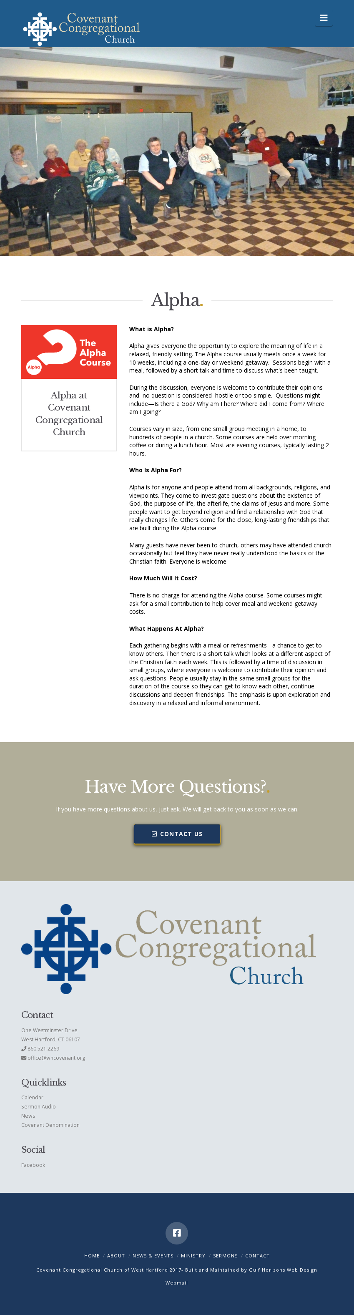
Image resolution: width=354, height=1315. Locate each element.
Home (92, 1255)
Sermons (225, 1255)
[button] (324, 18)
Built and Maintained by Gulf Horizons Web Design (251, 1270)
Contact (257, 1255)
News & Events (153, 1255)
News (28, 1115)
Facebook (33, 1165)
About (116, 1255)
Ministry (193, 1255)
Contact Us (177, 834)
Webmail (177, 1283)
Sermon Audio (38, 1106)
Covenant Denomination (50, 1125)
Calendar (32, 1097)
